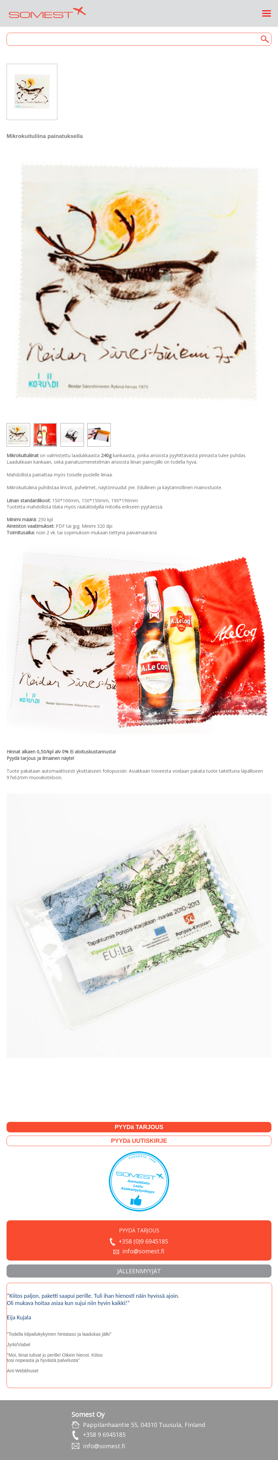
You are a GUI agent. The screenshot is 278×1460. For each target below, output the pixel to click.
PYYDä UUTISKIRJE (139, 1141)
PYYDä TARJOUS (139, 1127)
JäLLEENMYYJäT (139, 1271)
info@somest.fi (143, 1251)
